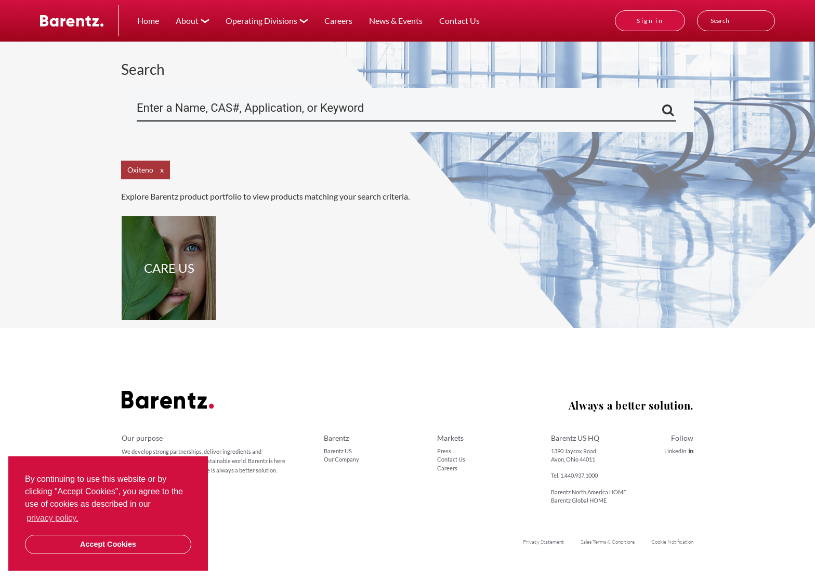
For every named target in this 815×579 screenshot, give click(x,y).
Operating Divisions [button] (261, 20)
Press (444, 451)
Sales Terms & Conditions (608, 541)
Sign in (650, 20)
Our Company (341, 459)
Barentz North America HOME (588, 492)
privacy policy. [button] (52, 518)
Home (148, 20)
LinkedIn (678, 451)
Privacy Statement (543, 541)
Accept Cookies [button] (108, 544)
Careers (338, 20)
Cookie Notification (672, 541)
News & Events (396, 20)
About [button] (187, 20)
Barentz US (338, 451)
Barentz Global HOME (579, 500)
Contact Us (459, 20)
